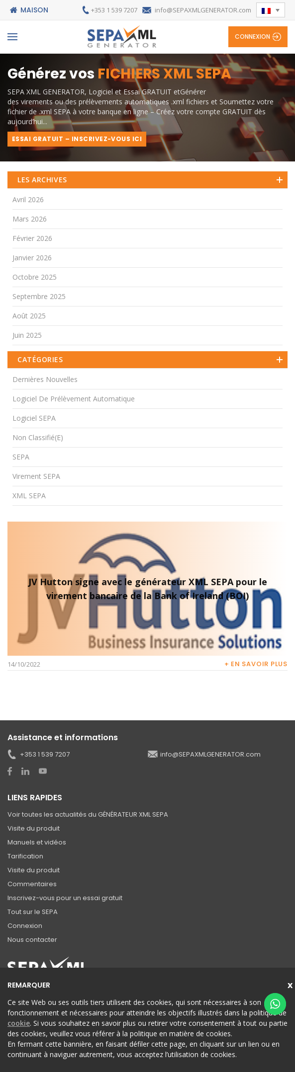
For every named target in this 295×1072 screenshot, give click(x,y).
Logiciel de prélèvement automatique (73, 398)
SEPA (20, 456)
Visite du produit (33, 828)
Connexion (252, 36)
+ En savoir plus (256, 664)
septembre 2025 (39, 296)
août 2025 (29, 315)
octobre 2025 (34, 277)
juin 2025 (27, 335)
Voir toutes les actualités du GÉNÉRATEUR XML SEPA (87, 814)
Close (291, 984)
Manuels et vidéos (36, 842)
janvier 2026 (32, 257)
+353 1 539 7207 (114, 9)
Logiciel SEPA (34, 418)
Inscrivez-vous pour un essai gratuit (64, 898)
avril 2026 (28, 199)
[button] (270, 9)
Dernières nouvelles (45, 379)
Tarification (25, 856)
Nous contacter (32, 939)
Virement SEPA (36, 476)
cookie (18, 1023)
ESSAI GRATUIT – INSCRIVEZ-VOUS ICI (77, 139)
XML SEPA (29, 495)
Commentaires (32, 884)
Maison (34, 10)
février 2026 (32, 238)
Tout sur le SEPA (32, 912)
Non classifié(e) (37, 437)
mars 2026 (29, 219)
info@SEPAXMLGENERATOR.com (203, 9)
